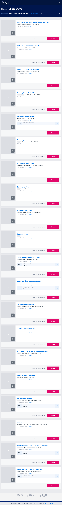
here (46, 503)
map (29, 26)
